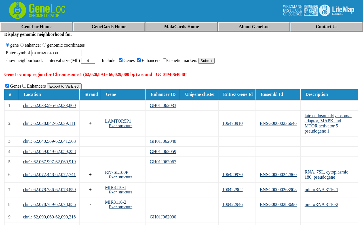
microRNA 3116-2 (321, 204)
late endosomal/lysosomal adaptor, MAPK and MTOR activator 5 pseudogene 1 (328, 123)
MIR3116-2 (115, 202)
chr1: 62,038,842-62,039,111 (49, 123)
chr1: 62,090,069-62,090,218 (49, 216)
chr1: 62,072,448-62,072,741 (49, 174)
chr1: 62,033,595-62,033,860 (49, 105)
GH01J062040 (163, 141)
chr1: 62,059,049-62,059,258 (49, 151)
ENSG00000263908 (278, 189)
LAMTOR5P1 (118, 121)
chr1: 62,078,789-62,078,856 (49, 204)
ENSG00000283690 (278, 204)
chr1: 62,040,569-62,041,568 (49, 141)
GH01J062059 (163, 151)
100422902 (232, 189)
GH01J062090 (163, 216)
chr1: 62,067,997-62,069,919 (49, 161)
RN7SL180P (116, 172)
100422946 (232, 204)
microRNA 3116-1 (321, 189)
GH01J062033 (163, 105)
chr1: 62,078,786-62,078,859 (49, 189)
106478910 (232, 123)
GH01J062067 (163, 161)
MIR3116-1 (115, 187)
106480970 (232, 174)
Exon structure (120, 126)
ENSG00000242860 (278, 174)
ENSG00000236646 (278, 123)
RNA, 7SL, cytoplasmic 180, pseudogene (326, 174)
